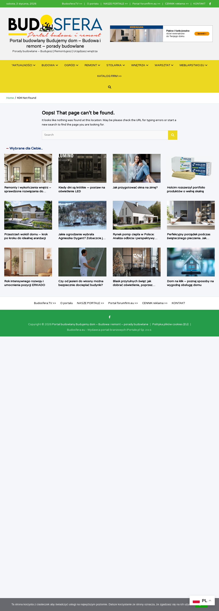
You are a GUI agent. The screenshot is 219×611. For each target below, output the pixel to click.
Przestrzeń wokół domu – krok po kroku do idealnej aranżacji (26, 236)
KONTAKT (199, 3)
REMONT (91, 65)
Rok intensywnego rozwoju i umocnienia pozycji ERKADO (24, 283)
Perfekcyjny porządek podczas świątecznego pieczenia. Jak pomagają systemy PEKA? (188, 238)
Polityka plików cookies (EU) (170, 324)
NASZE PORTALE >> (115, 3)
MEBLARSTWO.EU (192, 65)
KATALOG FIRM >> (109, 76)
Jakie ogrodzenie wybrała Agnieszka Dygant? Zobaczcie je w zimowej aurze (81, 238)
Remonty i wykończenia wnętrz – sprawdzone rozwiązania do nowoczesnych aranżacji (27, 191)
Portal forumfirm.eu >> (146, 3)
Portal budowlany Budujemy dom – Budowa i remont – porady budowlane (100, 324)
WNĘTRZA (138, 65)
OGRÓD (69, 65)
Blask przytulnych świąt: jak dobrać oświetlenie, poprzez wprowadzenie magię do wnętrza (136, 285)
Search (172, 135)
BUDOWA (48, 65)
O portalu (93, 3)
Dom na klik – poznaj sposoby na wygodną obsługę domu (190, 283)
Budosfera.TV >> (72, 3)
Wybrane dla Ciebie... (26, 148)
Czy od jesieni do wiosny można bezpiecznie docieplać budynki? (80, 283)
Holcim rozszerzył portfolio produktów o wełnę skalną (186, 189)
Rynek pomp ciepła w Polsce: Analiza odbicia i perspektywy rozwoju (133, 238)
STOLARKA (114, 65)
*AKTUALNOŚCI (22, 65)
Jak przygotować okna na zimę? (135, 187)
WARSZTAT (162, 65)
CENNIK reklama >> (177, 3)
